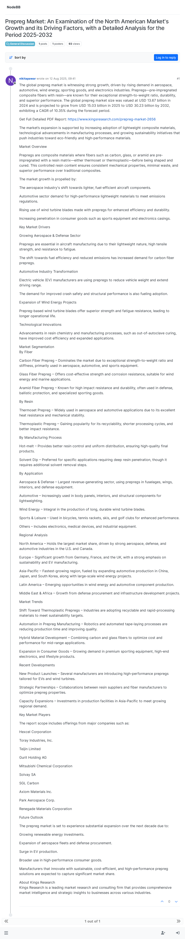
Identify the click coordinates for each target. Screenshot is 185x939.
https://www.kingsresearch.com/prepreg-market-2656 (112, 119)
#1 (178, 78)
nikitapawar (27, 78)
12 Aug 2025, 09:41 (62, 78)
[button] (6, 933)
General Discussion (20, 43)
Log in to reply (166, 57)
